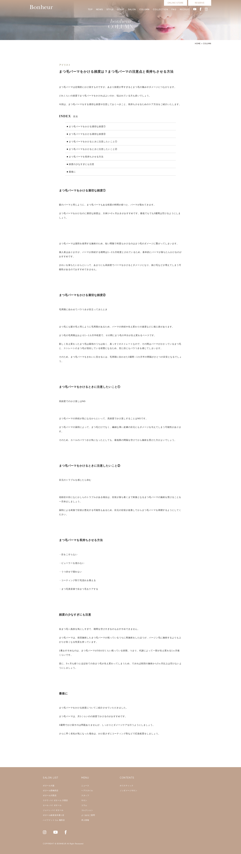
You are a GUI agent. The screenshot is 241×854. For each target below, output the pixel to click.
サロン (84, 800)
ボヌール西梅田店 (50, 790)
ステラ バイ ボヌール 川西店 (55, 800)
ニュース (85, 786)
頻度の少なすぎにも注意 (81, 164)
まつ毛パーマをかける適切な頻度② (87, 134)
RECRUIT (185, 9)
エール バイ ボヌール (52, 805)
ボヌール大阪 (49, 786)
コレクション (87, 810)
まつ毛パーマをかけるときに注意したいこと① (93, 141)
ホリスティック (126, 786)
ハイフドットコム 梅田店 (54, 820)
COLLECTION (160, 9)
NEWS (99, 9)
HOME (197, 44)
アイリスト (65, 65)
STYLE (110, 9)
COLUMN (144, 9)
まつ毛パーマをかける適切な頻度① (87, 126)
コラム (84, 805)
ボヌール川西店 (49, 795)
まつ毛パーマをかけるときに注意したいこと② (93, 149)
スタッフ (85, 795)
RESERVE (199, 3)
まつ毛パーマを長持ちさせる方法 (86, 156)
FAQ (174, 9)
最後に (72, 171)
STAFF (120, 9)
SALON (132, 9)
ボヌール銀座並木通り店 (53, 815)
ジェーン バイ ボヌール (53, 810)
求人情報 (85, 820)
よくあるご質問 (88, 815)
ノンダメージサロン (128, 790)
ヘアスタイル (87, 790)
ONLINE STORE (176, 3)
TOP (90, 9)
